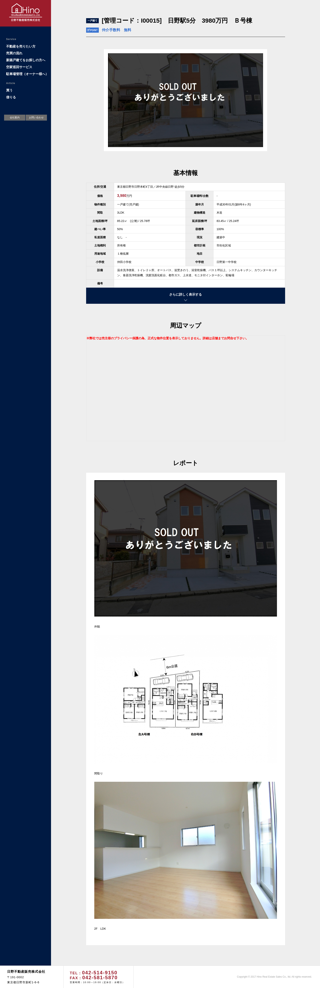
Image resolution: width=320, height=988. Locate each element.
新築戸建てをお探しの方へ (25, 60)
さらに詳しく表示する (185, 294)
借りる (11, 97)
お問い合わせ (36, 117)
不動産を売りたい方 (21, 46)
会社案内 (15, 117)
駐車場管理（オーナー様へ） (27, 74)
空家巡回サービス (19, 67)
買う (9, 90)
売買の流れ (14, 53)
